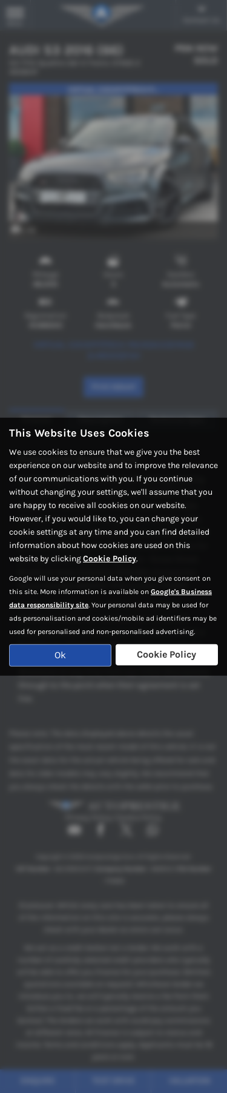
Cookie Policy (109, 558)
